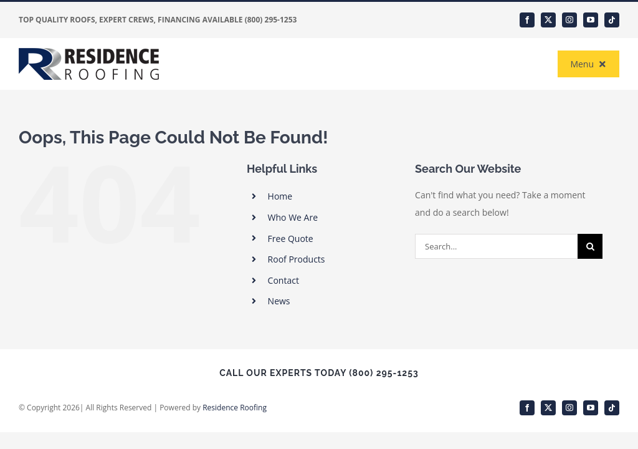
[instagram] (569, 19)
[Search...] (496, 246)
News (279, 301)
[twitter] (548, 19)
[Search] (590, 246)
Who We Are (293, 217)
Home (280, 196)
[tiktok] (611, 19)
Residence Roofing (234, 407)
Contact (283, 280)
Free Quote (290, 238)
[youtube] (590, 19)
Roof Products (296, 259)
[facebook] (527, 19)
